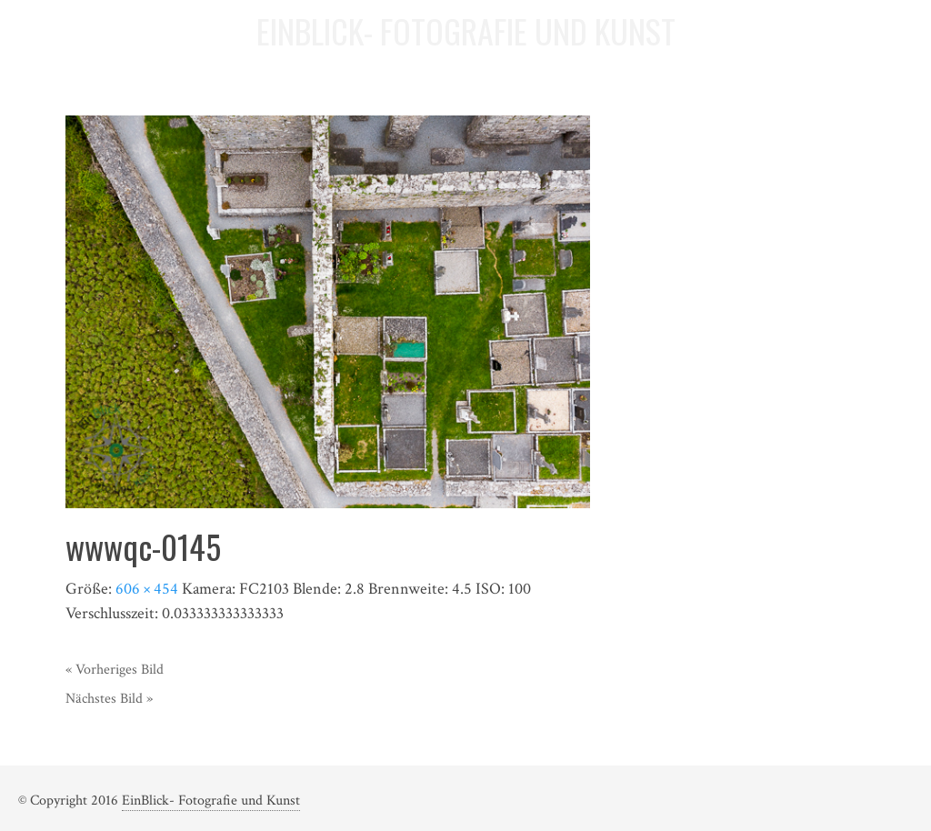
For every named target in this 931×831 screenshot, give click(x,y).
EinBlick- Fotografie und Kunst (211, 800)
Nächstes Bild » (109, 698)
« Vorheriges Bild (114, 669)
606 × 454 (146, 588)
